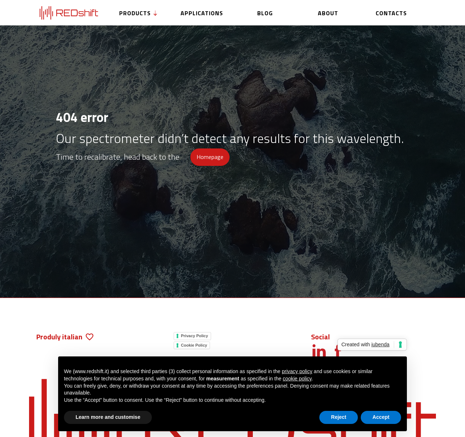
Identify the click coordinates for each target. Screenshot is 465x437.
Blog (265, 13)
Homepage (210, 156)
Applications (202, 13)
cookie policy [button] (297, 378)
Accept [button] (380, 417)
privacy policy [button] (297, 371)
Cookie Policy (194, 345)
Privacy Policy (194, 336)
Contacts (391, 13)
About (328, 13)
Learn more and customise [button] (108, 417)
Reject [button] (338, 417)
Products (138, 13)
